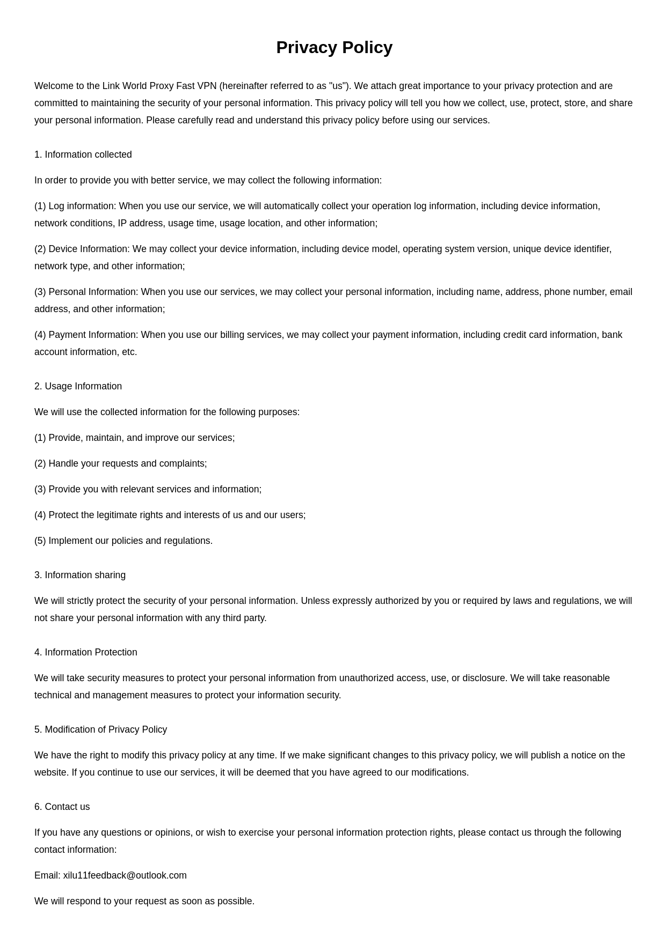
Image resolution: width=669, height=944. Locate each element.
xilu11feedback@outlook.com (125, 875)
